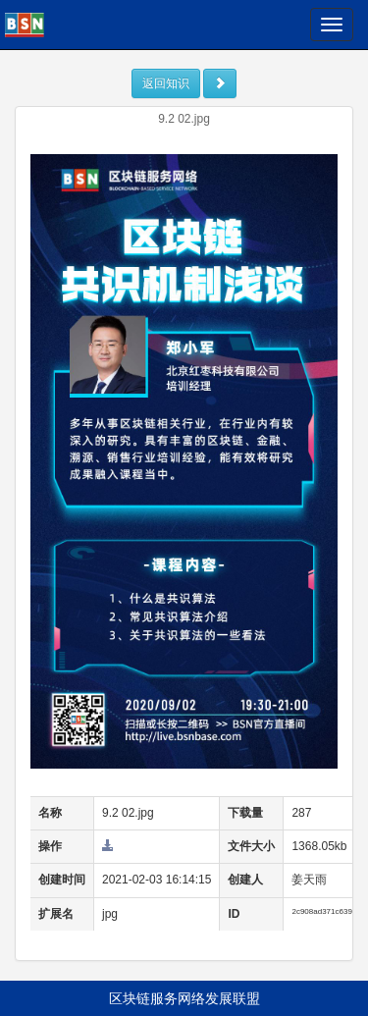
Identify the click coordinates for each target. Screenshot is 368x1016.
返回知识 (165, 83)
